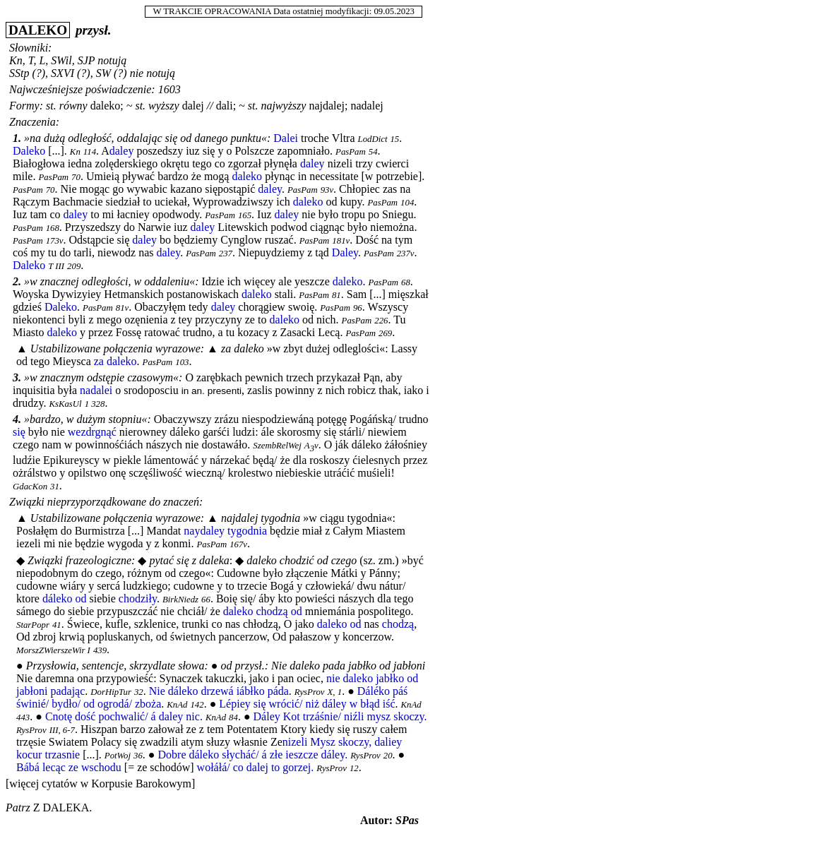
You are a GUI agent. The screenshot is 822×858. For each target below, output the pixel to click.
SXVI (62, 73)
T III (56, 266)
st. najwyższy (277, 106)
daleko (105, 106)
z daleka (61, 808)
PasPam (350, 152)
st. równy (67, 106)
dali (224, 106)
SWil (61, 60)
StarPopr (32, 625)
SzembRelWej (277, 446)
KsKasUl (65, 404)
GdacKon (30, 486)
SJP (86, 60)
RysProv (309, 692)
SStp (19, 73)
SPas (407, 820)
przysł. (94, 30)
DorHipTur (110, 692)
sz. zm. (379, 560)
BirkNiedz (180, 599)
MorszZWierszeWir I (53, 650)
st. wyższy (157, 106)
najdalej (327, 106)
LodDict (373, 139)
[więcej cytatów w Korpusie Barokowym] (100, 783)
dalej (193, 106)
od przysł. (243, 666)
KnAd (177, 705)
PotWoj (118, 756)
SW (103, 73)
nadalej (367, 106)
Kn (16, 60)
